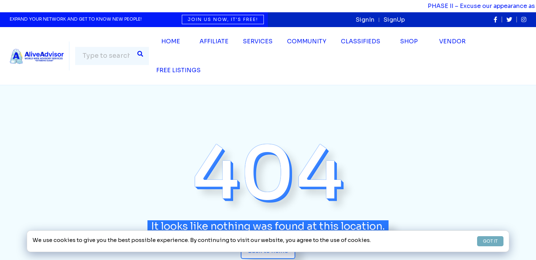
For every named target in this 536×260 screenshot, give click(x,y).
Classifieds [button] (360, 41)
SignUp (394, 19)
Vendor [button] (452, 41)
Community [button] (306, 41)
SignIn (365, 19)
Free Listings (178, 70)
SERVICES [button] (258, 41)
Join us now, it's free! (223, 19)
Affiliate (214, 41)
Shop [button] (409, 41)
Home (170, 41)
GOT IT (490, 241)
